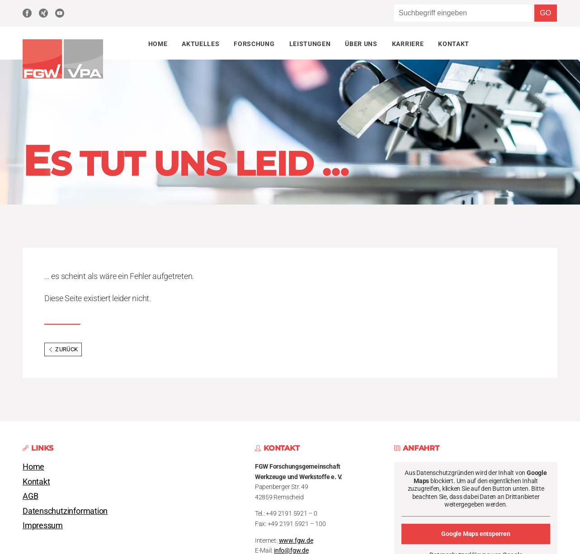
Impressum (43, 525)
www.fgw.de (296, 541)
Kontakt (453, 43)
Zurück (63, 349)
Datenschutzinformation (65, 511)
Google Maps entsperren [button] (475, 533)
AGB (30, 496)
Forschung (254, 43)
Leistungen (310, 43)
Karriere (408, 43)
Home (158, 43)
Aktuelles (200, 43)
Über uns (361, 43)
